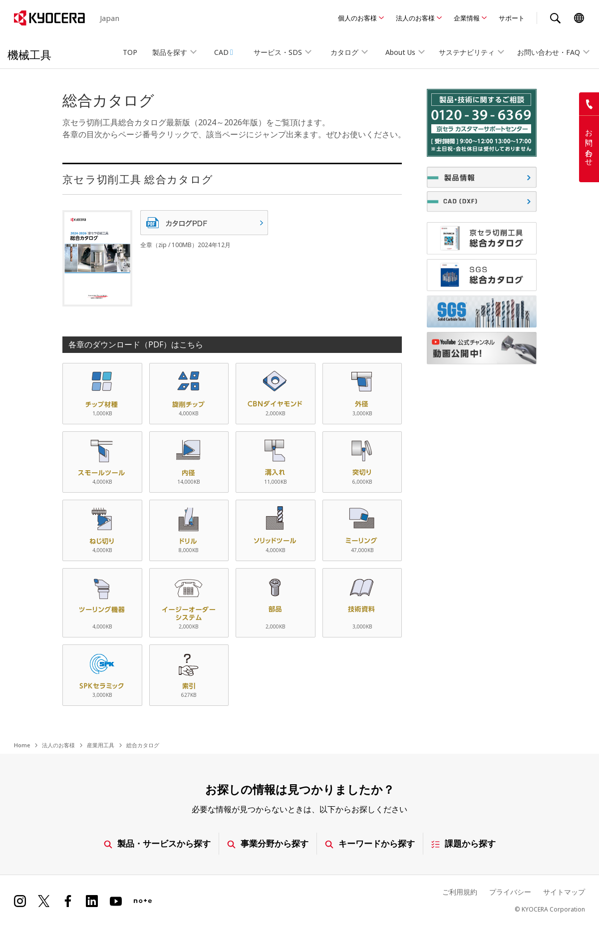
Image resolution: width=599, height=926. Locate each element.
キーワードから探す (370, 843)
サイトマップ (564, 892)
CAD (223, 52)
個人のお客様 (357, 17)
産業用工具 (100, 745)
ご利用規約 (459, 892)
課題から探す (463, 843)
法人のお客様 (415, 17)
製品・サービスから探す (157, 843)
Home (22, 745)
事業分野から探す (267, 843)
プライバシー (510, 892)
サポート (512, 17)
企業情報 (467, 17)
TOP (130, 52)
